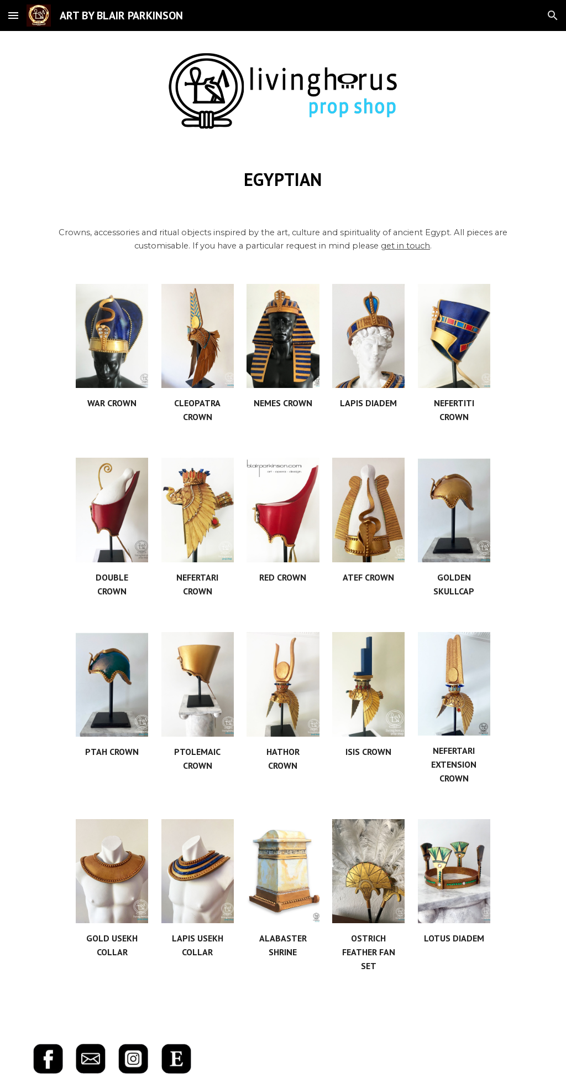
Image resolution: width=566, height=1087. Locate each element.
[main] (283, 179)
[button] (13, 15)
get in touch (405, 246)
